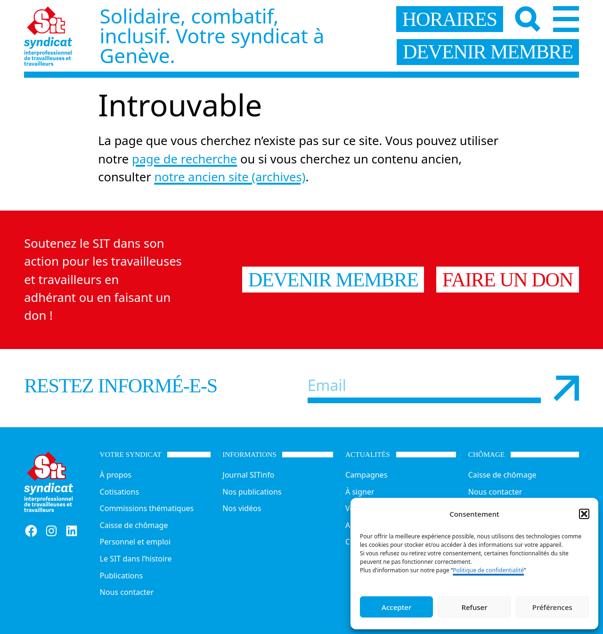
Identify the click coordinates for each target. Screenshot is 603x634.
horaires (449, 19)
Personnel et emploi (135, 541)
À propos (115, 475)
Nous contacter (127, 592)
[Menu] (566, 19)
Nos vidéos (241, 508)
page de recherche (184, 159)
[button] (584, 514)
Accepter (396, 607)
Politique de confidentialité (488, 570)
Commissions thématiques (147, 508)
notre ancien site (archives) (229, 177)
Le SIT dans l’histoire (136, 558)
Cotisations (119, 492)
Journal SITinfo (248, 475)
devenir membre (488, 52)
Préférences (552, 607)
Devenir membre (333, 279)
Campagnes (366, 475)
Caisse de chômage (134, 525)
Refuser (474, 607)
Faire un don (507, 279)
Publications (121, 575)
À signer (360, 492)
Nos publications (251, 492)
